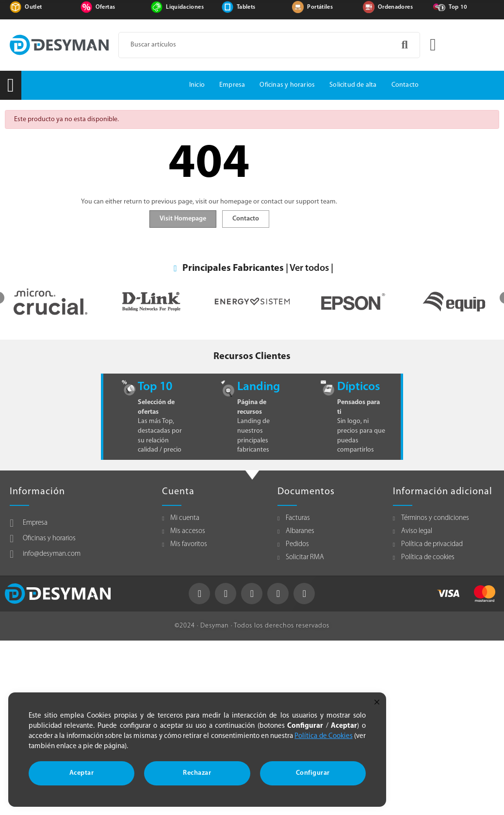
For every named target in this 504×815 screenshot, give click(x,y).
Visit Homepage (183, 218)
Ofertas (105, 7)
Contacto (245, 218)
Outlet (33, 7)
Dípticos (358, 387)
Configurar (313, 773)
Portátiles (320, 7)
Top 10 (458, 7)
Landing (258, 387)
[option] (62, 302)
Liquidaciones (185, 7)
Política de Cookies (323, 736)
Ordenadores (395, 7)
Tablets (246, 7)
